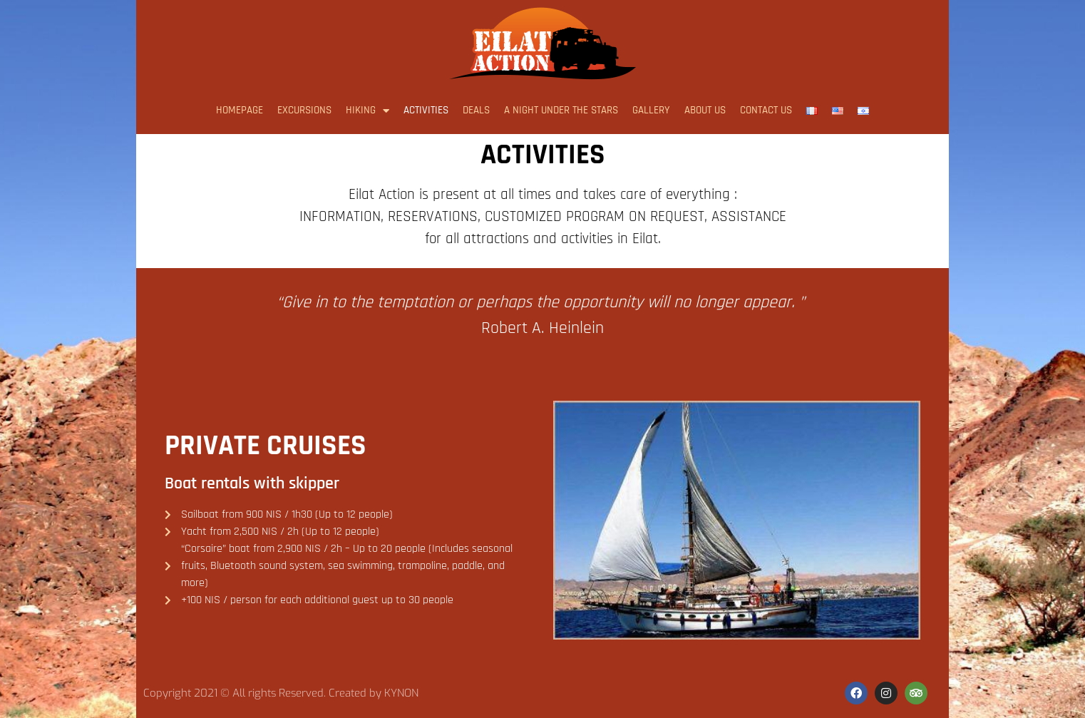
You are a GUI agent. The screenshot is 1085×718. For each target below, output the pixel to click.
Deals (476, 110)
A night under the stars (561, 110)
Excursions (304, 110)
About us (705, 110)
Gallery (651, 110)
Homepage (239, 110)
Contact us (766, 110)
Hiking (367, 110)
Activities (425, 110)
